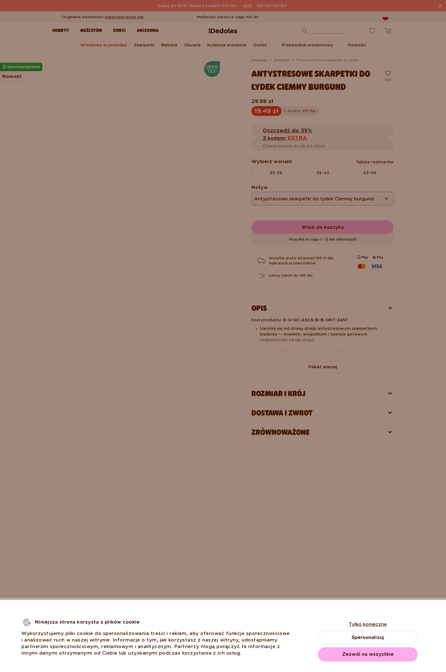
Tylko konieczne (368, 624)
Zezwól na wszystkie (368, 654)
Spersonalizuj (368, 637)
